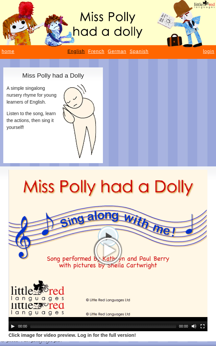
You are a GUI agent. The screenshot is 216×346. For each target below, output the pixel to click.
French (96, 51)
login (208, 51)
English (76, 51)
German (117, 51)
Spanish (139, 51)
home (8, 51)
